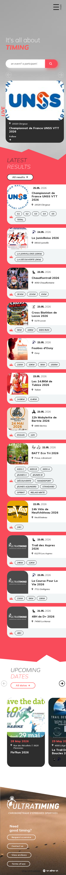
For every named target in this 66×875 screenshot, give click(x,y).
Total (20, 219)
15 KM (32, 294)
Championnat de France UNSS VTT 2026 (34, 129)
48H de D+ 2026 (43, 616)
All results (20, 177)
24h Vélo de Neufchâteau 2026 (45, 511)
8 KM (43, 294)
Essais (21, 435)
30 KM (20, 294)
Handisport (44, 480)
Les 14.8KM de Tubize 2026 (42, 383)
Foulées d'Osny (42, 348)
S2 (27, 213)
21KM (20, 364)
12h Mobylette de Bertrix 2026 (44, 419)
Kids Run (44, 330)
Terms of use (19, 863)
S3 (35, 213)
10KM (30, 330)
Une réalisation (31, 870)
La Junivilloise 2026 (45, 238)
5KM (19, 330)
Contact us (17, 846)
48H (19, 633)
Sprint (21, 492)
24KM (20, 562)
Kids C (20, 469)
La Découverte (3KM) (29, 259)
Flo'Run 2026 (20, 752)
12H (33, 435)
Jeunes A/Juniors (26, 486)
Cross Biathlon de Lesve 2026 (44, 314)
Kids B (33, 469)
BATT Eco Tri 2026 (45, 453)
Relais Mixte (38, 492)
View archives (19, 855)
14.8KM (20, 399)
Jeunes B (37, 475)
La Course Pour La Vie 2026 (45, 582)
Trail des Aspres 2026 (43, 547)
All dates (23, 685)
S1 (18, 213)
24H (19, 527)
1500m (54, 364)
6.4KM (33, 399)
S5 (53, 213)
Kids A (46, 469)
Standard (48, 486)
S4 (44, 213)
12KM (31, 562)
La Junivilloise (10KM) (29, 253)
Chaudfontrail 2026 (45, 278)
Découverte (24, 480)
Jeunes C (22, 475)
